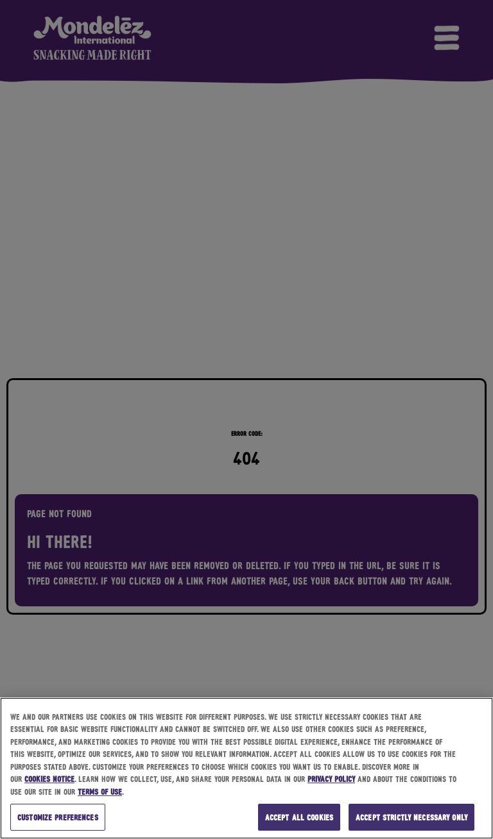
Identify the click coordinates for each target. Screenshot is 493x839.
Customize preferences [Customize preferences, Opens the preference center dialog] (57, 817)
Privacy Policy (331, 778)
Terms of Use (100, 791)
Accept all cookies (299, 817)
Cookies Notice (49, 778)
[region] (246, 768)
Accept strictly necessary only (411, 817)
